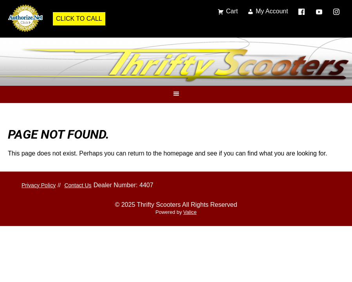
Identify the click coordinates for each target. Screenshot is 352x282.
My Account (272, 11)
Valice (190, 212)
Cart (232, 11)
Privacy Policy (39, 185)
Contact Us (77, 185)
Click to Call (79, 18)
